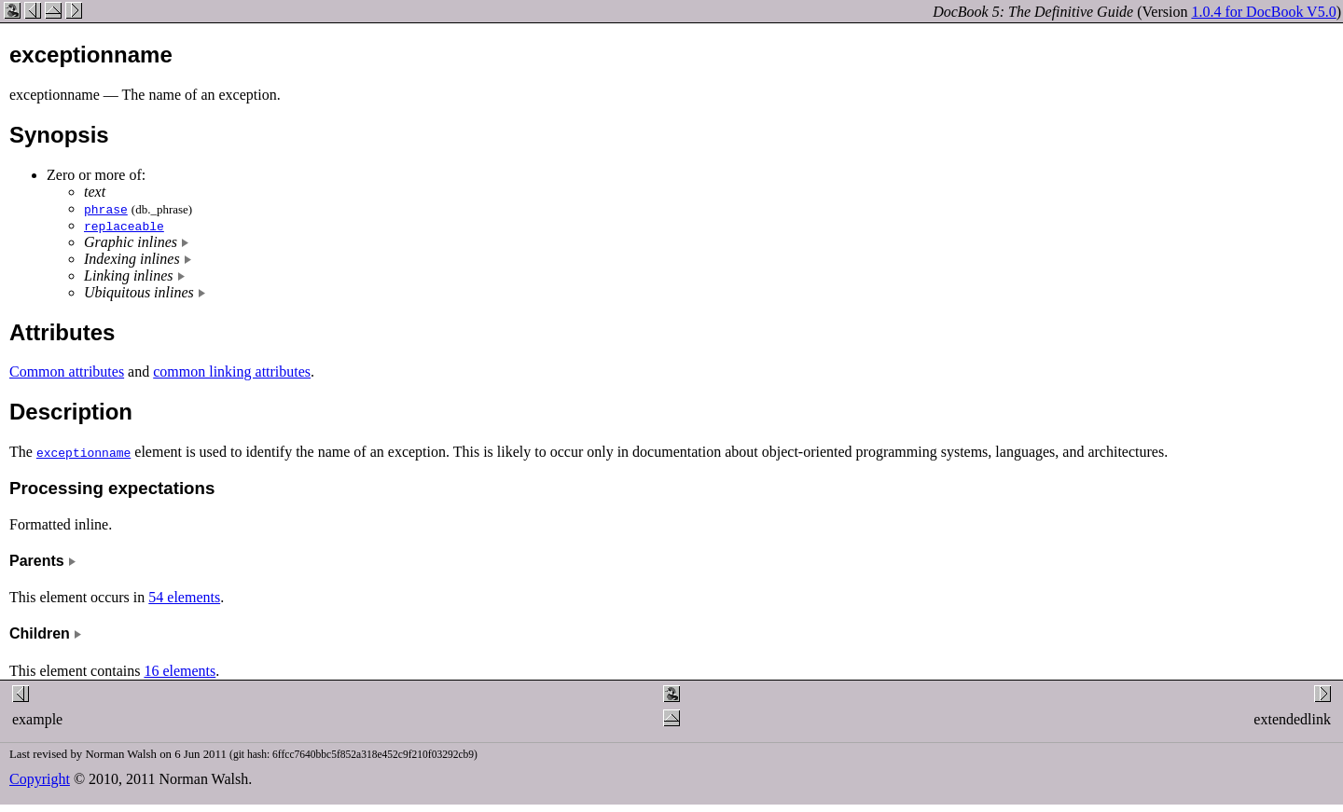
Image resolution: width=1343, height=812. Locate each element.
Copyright (39, 779)
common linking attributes (232, 371)
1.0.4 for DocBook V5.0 (1263, 12)
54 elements (184, 597)
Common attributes (66, 371)
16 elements (179, 671)
